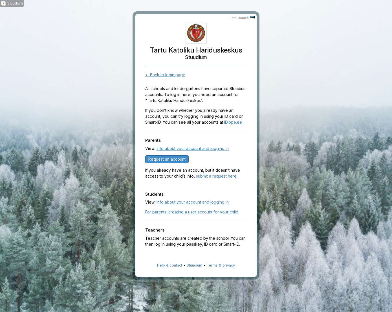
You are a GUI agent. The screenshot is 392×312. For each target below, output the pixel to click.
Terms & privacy (221, 265)
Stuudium (194, 265)
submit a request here (216, 176)
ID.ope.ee (233, 122)
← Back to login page (165, 74)
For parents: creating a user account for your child (191, 212)
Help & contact (169, 265)
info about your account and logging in (193, 148)
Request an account (167, 159)
